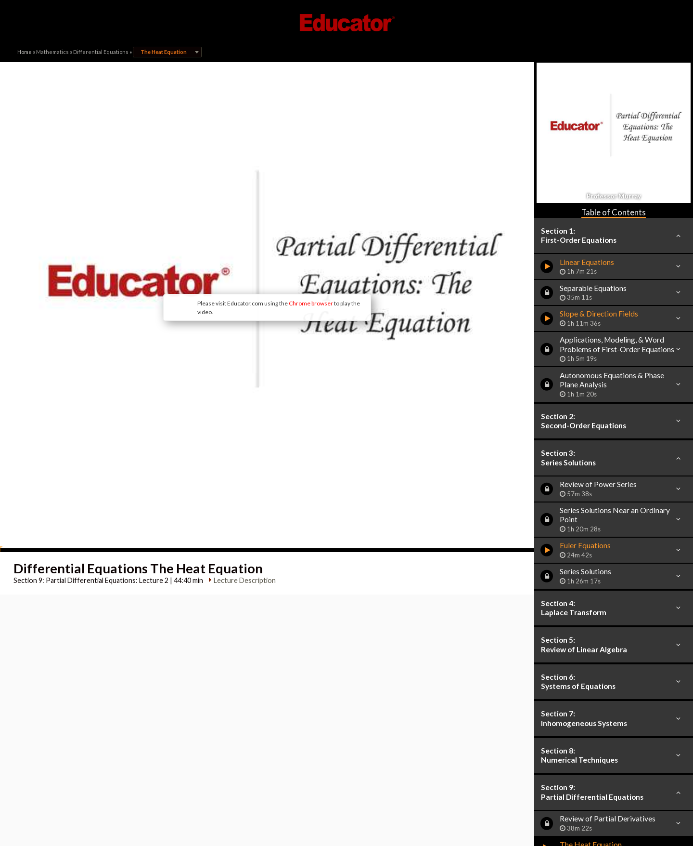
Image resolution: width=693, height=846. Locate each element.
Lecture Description (245, 580)
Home (24, 52)
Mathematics (52, 52)
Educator (346, 22)
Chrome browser (311, 303)
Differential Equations (100, 52)
